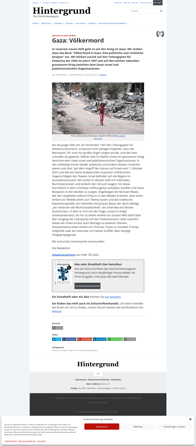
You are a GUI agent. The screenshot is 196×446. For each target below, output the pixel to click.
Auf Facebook (69, 339)
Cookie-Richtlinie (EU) (131, 398)
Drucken (57, 328)
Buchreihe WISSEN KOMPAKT (112, 23)
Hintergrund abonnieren (87, 286)
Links (105, 403)
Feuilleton (80, 23)
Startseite (118, 3)
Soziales (69, 23)
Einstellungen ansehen (174, 426)
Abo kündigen (104, 388)
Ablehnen (138, 426)
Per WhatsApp (114, 339)
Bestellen (91, 388)
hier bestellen (113, 297)
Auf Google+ (84, 339)
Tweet (56, 339)
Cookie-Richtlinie (10, 441)
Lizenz (122, 135)
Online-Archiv (119, 388)
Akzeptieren (102, 426)
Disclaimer (116, 380)
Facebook (54, 3)
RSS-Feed (36, 3)
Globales (58, 23)
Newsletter (64, 3)
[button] (190, 419)
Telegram (46, 3)
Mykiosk (57, 312)
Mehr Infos (98, 138)
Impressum (41, 441)
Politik (35, 23)
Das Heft (158, 3)
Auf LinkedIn (99, 339)
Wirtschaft (46, 23)
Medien (92, 23)
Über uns (126, 3)
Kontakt (135, 3)
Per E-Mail (129, 339)
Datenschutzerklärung (27, 441)
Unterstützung (145, 3)
